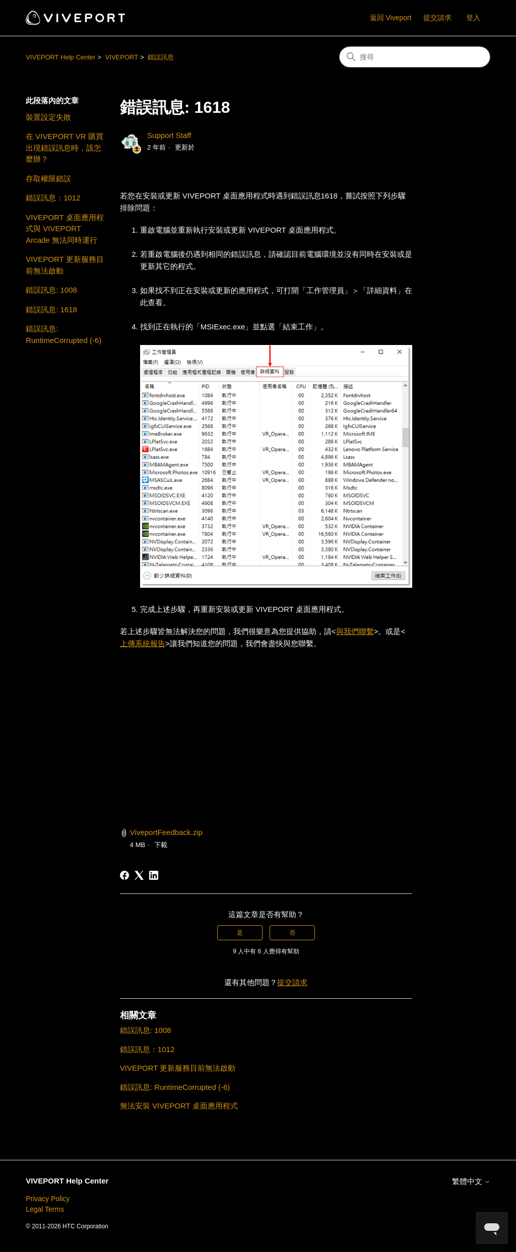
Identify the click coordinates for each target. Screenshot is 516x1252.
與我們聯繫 (355, 631)
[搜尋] (415, 57)
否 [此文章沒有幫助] (292, 932)
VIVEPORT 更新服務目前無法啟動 (64, 265)
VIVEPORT (122, 57)
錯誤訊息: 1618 (51, 309)
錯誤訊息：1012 (53, 197)
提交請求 (437, 18)
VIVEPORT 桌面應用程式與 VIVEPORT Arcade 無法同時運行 (64, 228)
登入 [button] (473, 18)
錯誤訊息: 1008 (51, 290)
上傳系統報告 (142, 643)
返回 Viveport (391, 18)
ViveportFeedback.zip (166, 832)
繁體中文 (471, 1181)
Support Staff (169, 135)
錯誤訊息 (161, 57)
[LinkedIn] (153, 875)
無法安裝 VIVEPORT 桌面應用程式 (179, 1105)
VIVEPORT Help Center (60, 57)
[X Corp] (139, 875)
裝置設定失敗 (48, 117)
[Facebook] (124, 875)
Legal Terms (45, 1209)
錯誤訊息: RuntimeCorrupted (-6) (63, 334)
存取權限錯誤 (48, 178)
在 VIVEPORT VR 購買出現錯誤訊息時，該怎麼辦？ (64, 147)
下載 (160, 845)
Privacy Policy (48, 1199)
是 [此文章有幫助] (240, 932)
